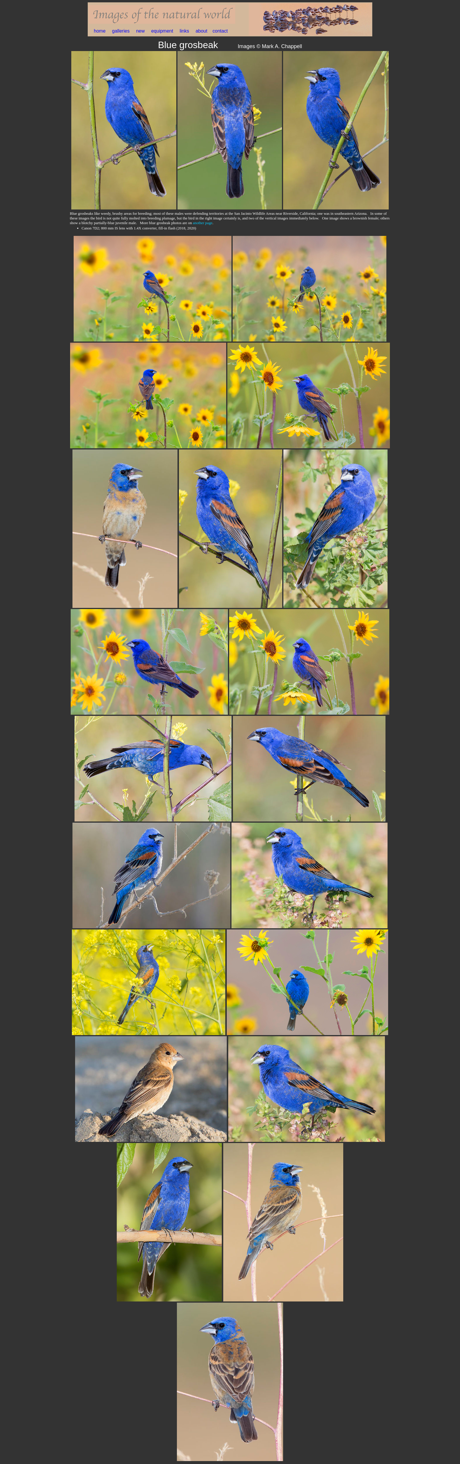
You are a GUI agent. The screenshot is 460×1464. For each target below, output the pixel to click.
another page (202, 223)
